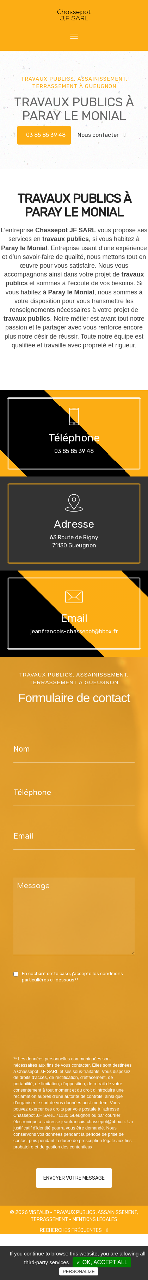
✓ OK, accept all (101, 1262)
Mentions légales (95, 1219)
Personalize (79, 1271)
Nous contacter (102, 135)
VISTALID (39, 1212)
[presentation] (88, 1035)
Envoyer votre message (74, 1178)
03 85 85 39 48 (46, 135)
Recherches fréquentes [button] (74, 1230)
